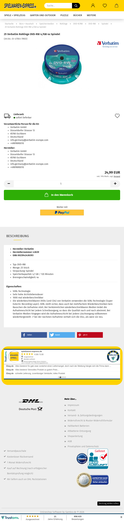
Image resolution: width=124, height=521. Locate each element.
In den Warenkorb (58, 194)
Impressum (73, 405)
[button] (93, 5)
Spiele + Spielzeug (14, 15)
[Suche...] (76, 5)
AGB (70, 441)
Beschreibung (17, 236)
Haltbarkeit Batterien (78, 426)
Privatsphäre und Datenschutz (83, 446)
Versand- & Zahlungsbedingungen (85, 415)
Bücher (77, 15)
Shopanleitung (75, 436)
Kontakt (72, 410)
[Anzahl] (62, 183)
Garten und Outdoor (43, 15)
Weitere (91, 15)
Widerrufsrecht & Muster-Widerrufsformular (90, 420)
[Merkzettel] (105, 5)
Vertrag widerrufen (109, 503)
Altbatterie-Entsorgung (79, 431)
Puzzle (64, 15)
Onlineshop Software (51, 512)
